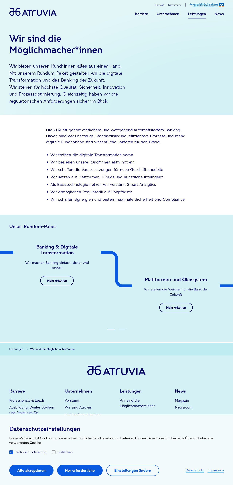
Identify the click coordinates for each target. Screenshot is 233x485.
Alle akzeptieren (31, 470)
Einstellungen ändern (132, 470)
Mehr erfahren (57, 280)
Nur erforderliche (80, 470)
